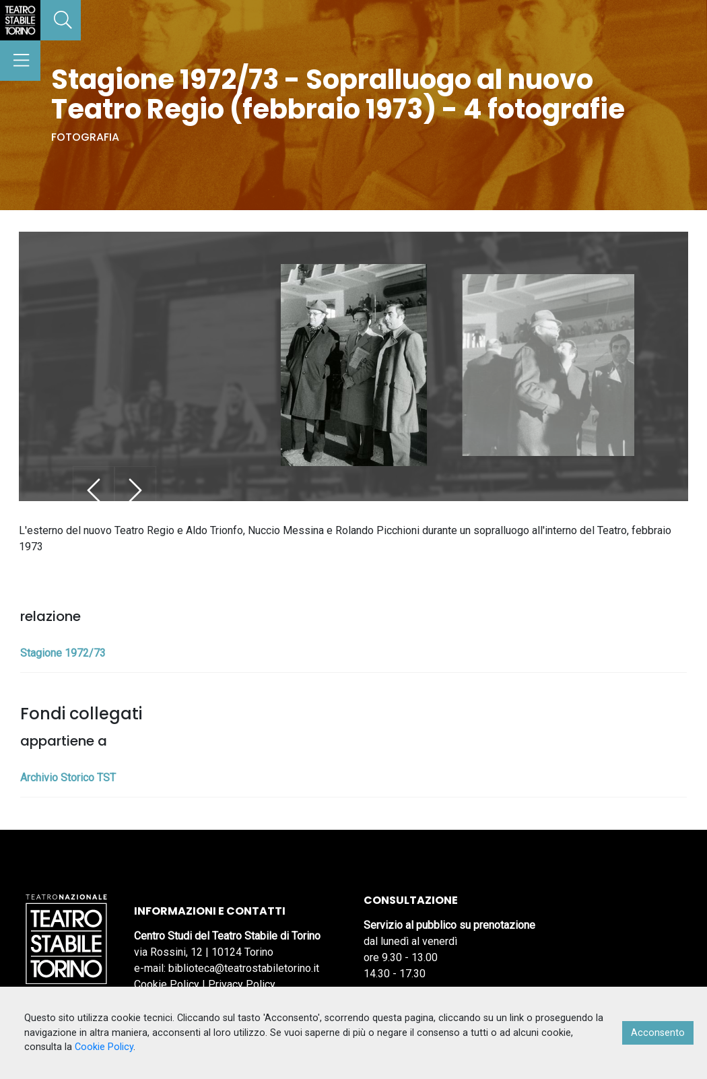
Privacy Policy (241, 984)
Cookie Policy (166, 984)
